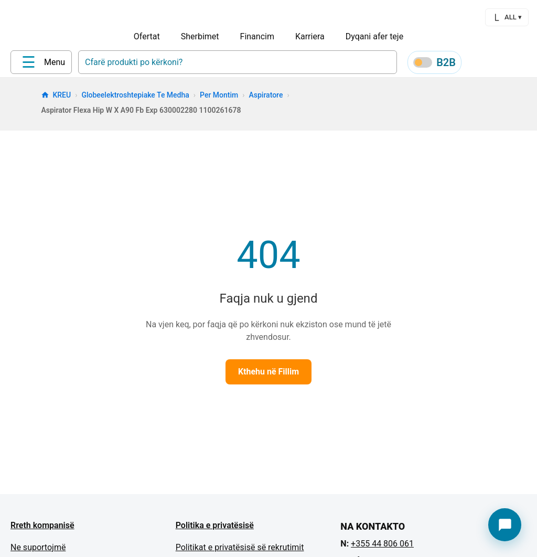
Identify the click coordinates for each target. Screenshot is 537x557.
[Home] (31, 63)
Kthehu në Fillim (268, 375)
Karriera (310, 36)
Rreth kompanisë (42, 529)
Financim (257, 36)
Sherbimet (200, 36)
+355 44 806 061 (382, 547)
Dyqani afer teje (374, 36)
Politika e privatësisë (215, 529)
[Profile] (476, 63)
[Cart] (526, 63)
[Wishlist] (501, 63)
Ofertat (147, 36)
